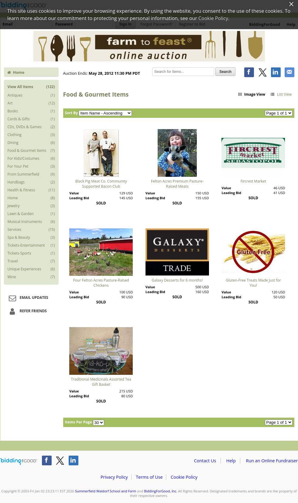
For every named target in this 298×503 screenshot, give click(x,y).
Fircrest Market (253, 181)
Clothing (31, 135)
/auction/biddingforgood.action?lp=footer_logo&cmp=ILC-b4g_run (18, 461)
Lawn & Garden (31, 214)
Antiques (31, 95)
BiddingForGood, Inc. (160, 491)
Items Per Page (78, 422)
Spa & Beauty (31, 237)
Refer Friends (27, 311)
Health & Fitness (31, 190)
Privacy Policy (114, 477)
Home (15, 72)
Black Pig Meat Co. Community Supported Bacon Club (101, 184)
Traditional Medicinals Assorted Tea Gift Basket (101, 382)
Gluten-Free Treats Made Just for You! (253, 283)
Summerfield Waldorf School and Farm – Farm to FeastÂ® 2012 (149, 46)
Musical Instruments (31, 222)
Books (31, 111)
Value (74, 193)
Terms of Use (149, 477)
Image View (251, 94)
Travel (31, 261)
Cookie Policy (184, 477)
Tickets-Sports (31, 253)
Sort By (71, 112)
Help (231, 461)
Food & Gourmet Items (31, 151)
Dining (31, 143)
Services (31, 230)
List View (281, 94)
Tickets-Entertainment (31, 245)
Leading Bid (79, 198)
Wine (31, 277)
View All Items (31, 86)
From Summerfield (31, 174)
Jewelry (31, 206)
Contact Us (205, 461)
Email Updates (27, 298)
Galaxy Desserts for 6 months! (177, 280)
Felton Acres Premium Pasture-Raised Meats (177, 184)
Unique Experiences (31, 269)
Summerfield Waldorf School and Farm (105, 491)
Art (31, 103)
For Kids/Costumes (31, 159)
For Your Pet (31, 166)
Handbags (31, 182)
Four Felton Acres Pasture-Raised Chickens (101, 283)
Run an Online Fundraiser (272, 461)
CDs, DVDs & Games (31, 127)
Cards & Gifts (31, 119)
